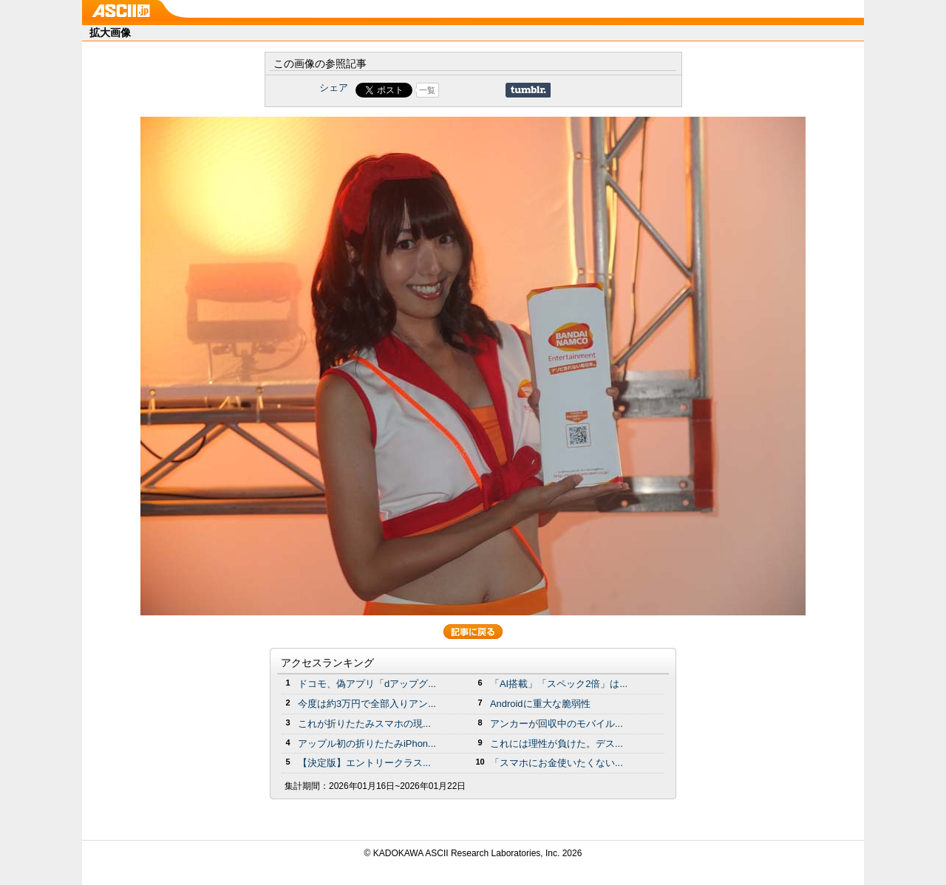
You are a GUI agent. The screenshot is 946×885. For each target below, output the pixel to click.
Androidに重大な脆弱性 (540, 703)
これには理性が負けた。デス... (556, 743)
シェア (333, 87)
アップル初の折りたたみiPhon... (367, 743)
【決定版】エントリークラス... (364, 762)
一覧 (427, 90)
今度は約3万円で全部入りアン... (367, 703)
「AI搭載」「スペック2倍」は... (558, 683)
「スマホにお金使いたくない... (556, 762)
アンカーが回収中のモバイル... (556, 723)
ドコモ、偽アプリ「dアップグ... (367, 683)
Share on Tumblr (528, 90)
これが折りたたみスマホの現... (364, 723)
